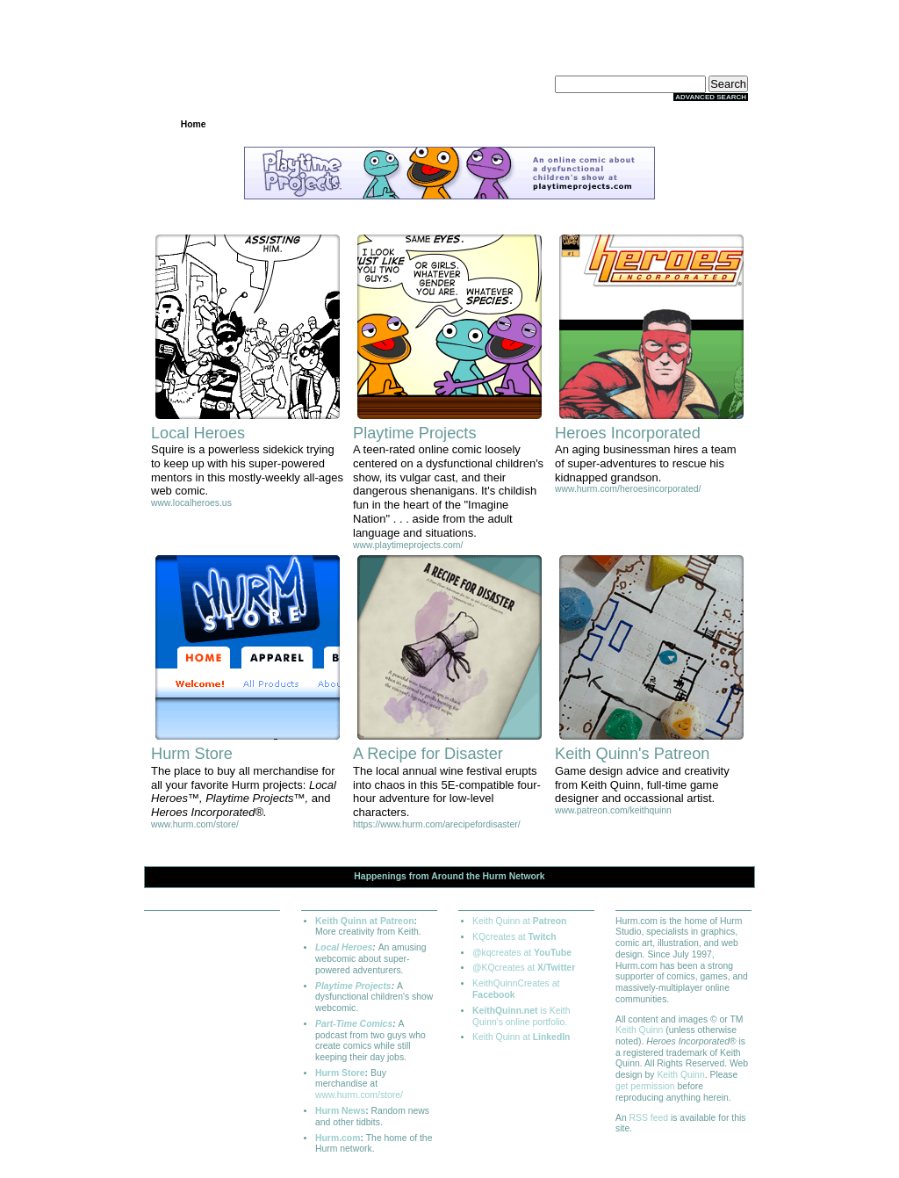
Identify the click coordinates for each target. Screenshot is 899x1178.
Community (449, 124)
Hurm (495, 876)
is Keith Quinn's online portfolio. (521, 1016)
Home (193, 124)
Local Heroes (343, 947)
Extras (620, 124)
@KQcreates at (523, 967)
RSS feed (648, 1118)
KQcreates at (514, 937)
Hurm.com (337, 1138)
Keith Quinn (639, 1030)
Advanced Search (710, 97)
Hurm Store (340, 1073)
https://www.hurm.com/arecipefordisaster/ (437, 824)
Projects (279, 124)
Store (535, 124)
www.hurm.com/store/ (195, 824)
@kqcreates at (522, 953)
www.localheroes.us (191, 503)
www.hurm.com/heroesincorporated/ (628, 489)
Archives (364, 124)
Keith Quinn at (519, 921)
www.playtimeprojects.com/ (408, 545)
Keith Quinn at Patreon (364, 921)
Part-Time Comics (353, 1024)
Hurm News (340, 1111)
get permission (645, 1086)
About (705, 124)
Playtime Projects (353, 986)
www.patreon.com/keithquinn (613, 810)
